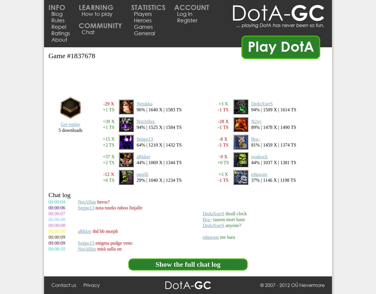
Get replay (70, 124)
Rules (58, 20)
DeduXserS (262, 103)
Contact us (63, 285)
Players (143, 14)
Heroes (143, 20)
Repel (58, 26)
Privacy (91, 285)
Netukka (144, 103)
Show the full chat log (187, 264)
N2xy (256, 121)
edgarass (259, 174)
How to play (97, 14)
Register (187, 20)
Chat (88, 32)
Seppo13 (145, 139)
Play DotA (281, 46)
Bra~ (256, 139)
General (144, 33)
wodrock (259, 156)
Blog (57, 14)
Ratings (60, 33)
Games (143, 26)
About (59, 39)
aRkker (143, 156)
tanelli (142, 174)
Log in (184, 14)
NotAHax (146, 121)
